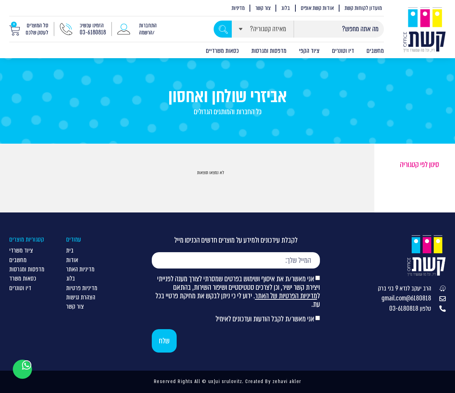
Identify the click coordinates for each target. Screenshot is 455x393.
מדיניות (238, 8)
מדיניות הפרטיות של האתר (286, 295)
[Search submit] (223, 29)
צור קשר (263, 8)
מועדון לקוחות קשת (363, 8)
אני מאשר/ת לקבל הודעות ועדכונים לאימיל (264, 318)
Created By (258, 381)
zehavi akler (287, 381)
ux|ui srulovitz (224, 381)
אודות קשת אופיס (317, 8)
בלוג (285, 8)
